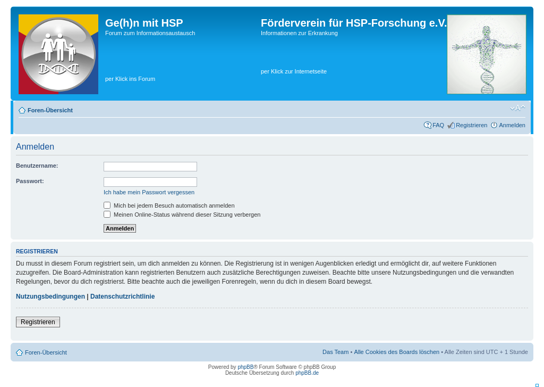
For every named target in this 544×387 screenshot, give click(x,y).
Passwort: (30, 181)
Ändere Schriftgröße (517, 108)
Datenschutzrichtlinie (122, 296)
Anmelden (512, 125)
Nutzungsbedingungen (50, 296)
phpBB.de (307, 373)
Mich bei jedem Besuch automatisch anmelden (169, 205)
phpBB (245, 367)
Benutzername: (37, 165)
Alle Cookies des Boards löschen (396, 352)
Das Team (335, 352)
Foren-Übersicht (50, 110)
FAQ (438, 125)
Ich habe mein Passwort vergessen (149, 192)
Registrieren (471, 125)
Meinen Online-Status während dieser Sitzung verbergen (182, 214)
